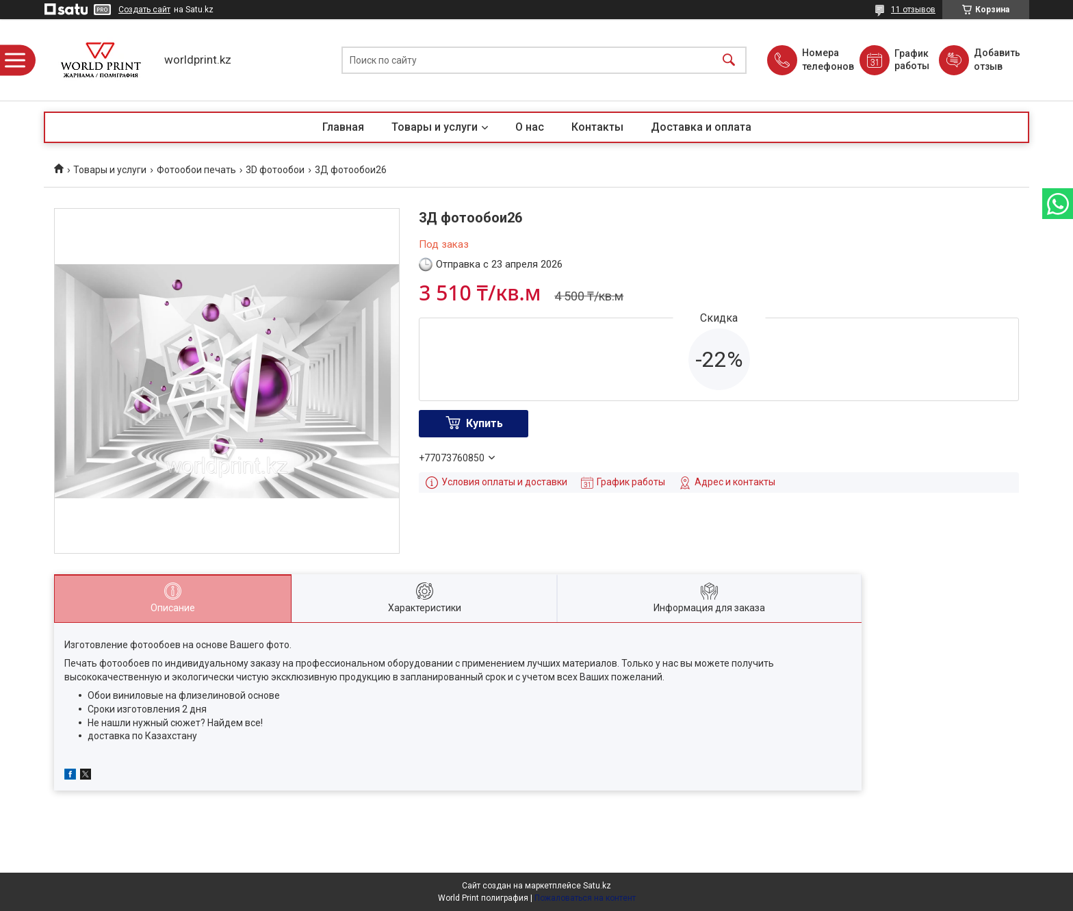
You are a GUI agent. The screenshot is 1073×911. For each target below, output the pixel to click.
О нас (529, 126)
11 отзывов (913, 9)
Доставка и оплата (701, 126)
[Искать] (728, 60)
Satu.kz (597, 885)
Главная (343, 126)
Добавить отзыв (996, 59)
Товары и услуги (434, 126)
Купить (484, 423)
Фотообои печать (196, 169)
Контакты (597, 126)
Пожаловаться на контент (585, 898)
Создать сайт (144, 9)
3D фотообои (275, 169)
